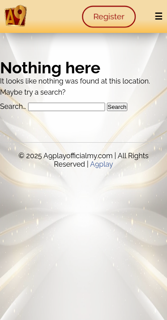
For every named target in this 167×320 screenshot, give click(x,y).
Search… (13, 106)
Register (109, 17)
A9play (101, 164)
